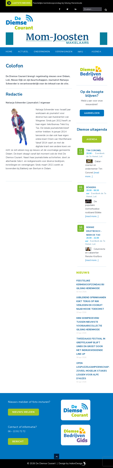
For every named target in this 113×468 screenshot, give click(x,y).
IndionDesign (75, 463)
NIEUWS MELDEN (23, 412)
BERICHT (18, 441)
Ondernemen (42, 51)
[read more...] (92, 216)
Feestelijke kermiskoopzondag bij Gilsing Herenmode (57, 3)
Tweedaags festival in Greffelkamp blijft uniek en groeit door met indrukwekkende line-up (90, 346)
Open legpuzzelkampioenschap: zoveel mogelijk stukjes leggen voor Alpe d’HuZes (92, 371)
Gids (94, 60)
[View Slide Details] (56, 38)
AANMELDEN (92, 113)
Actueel (23, 51)
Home (9, 51)
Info (80, 51)
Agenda (96, 51)
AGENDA (92, 139)
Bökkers (91, 187)
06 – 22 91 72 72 (16, 431)
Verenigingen (63, 51)
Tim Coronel (93, 150)
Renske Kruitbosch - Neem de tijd (94, 231)
